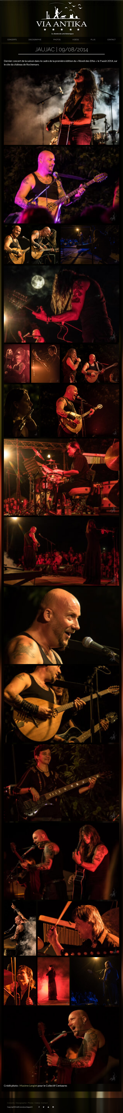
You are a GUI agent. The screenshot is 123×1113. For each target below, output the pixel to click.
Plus (93, 39)
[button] (61, 106)
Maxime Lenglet (28, 1085)
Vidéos (75, 39)
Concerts (12, 39)
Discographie (35, 39)
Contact (111, 39)
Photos (57, 39)
